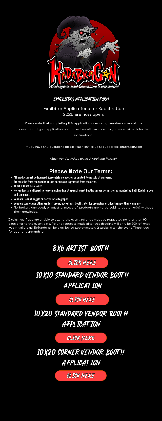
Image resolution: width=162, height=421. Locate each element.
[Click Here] (82, 262)
